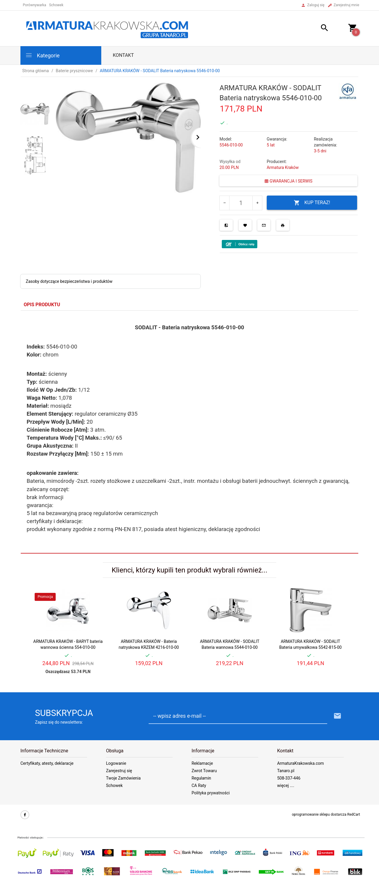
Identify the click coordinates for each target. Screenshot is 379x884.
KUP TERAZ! (312, 203)
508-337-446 (289, 778)
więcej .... (285, 785)
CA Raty (199, 785)
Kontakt (123, 55)
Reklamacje (202, 763)
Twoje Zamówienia (123, 778)
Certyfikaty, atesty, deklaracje (46, 763)
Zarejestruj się (119, 770)
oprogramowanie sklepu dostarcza (319, 814)
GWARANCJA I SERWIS (288, 181)
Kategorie (42, 55)
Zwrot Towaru (204, 770)
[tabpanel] (189, 432)
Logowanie (116, 763)
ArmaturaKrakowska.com (300, 763)
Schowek (114, 785)
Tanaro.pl (285, 770)
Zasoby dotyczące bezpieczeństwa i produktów (69, 281)
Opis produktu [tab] (42, 304)
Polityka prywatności (211, 793)
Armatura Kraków (283, 167)
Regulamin (201, 778)
